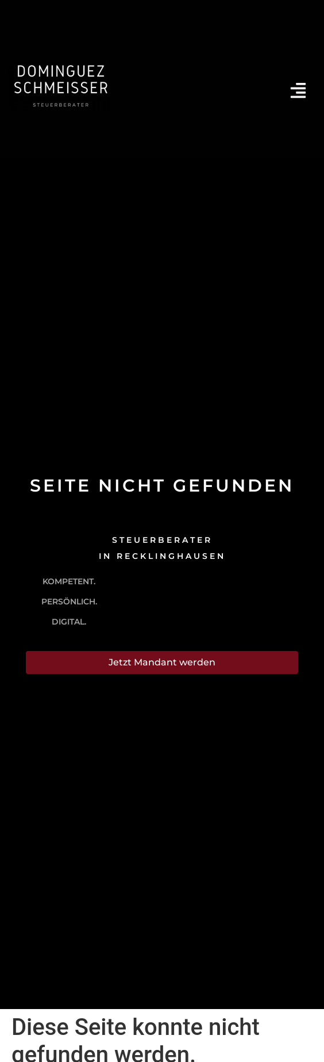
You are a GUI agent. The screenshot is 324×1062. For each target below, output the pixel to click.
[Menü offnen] (298, 90)
